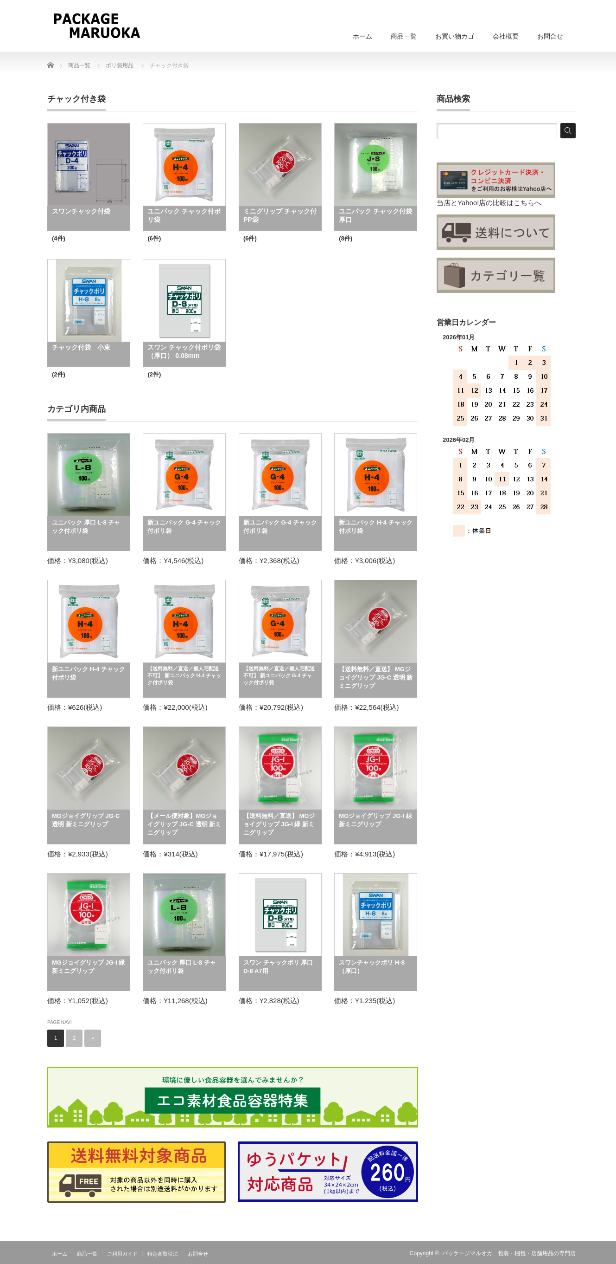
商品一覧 (404, 36)
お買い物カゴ (454, 36)
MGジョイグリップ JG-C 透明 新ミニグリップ (86, 820)
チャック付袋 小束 (81, 347)
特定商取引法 (162, 1254)
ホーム (362, 36)
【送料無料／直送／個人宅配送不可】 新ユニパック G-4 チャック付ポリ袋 (279, 675)
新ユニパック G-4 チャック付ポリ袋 (184, 526)
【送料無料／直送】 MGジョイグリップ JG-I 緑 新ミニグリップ (279, 824)
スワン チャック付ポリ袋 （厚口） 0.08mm (184, 351)
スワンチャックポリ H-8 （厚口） (375, 966)
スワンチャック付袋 (81, 211)
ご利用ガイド (122, 1254)
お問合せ (550, 36)
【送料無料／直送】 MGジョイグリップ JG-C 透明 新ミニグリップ (376, 677)
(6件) (154, 238)
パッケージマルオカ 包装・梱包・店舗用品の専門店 (509, 1253)
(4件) (58, 238)
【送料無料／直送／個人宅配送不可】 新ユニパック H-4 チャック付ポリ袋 (184, 675)
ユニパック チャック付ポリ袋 (184, 215)
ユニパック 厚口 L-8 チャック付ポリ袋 (86, 526)
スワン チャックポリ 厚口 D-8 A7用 (278, 966)
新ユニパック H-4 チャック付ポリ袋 (375, 526)
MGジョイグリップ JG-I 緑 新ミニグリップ (375, 820)
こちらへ (527, 203)
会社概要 (506, 36)
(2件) (58, 374)
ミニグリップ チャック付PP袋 (280, 215)
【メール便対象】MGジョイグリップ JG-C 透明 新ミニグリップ (184, 824)
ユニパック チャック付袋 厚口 (375, 215)
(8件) (345, 238)
